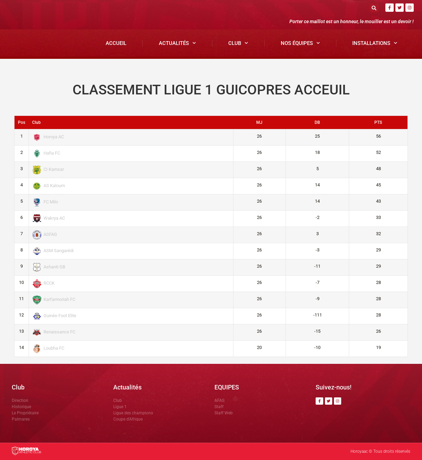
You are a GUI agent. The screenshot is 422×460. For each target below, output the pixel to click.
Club (238, 43)
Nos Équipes (300, 43)
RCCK (43, 283)
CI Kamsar (48, 169)
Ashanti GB (49, 266)
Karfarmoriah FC (54, 299)
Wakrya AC (48, 218)
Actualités (177, 43)
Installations (374, 43)
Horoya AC (48, 136)
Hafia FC (46, 153)
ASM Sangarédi (53, 250)
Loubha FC (48, 348)
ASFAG (44, 234)
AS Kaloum (48, 185)
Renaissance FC (54, 331)
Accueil (116, 43)
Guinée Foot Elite (54, 315)
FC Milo (45, 201)
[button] (374, 7)
